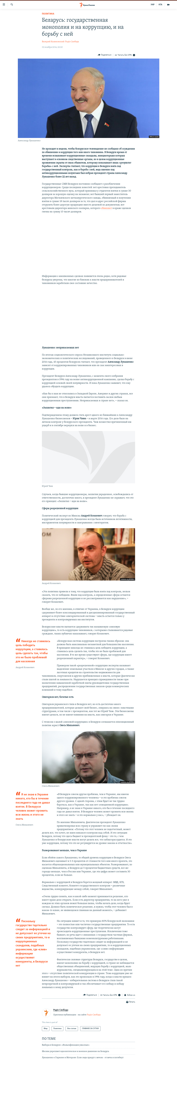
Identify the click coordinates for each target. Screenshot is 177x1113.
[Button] (104, 55)
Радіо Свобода (72, 42)
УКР (152, 5)
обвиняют (106, 208)
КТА (160, 5)
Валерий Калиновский (53, 42)
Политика (48, 14)
